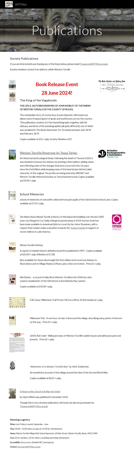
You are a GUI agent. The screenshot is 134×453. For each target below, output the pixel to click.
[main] (67, 30)
